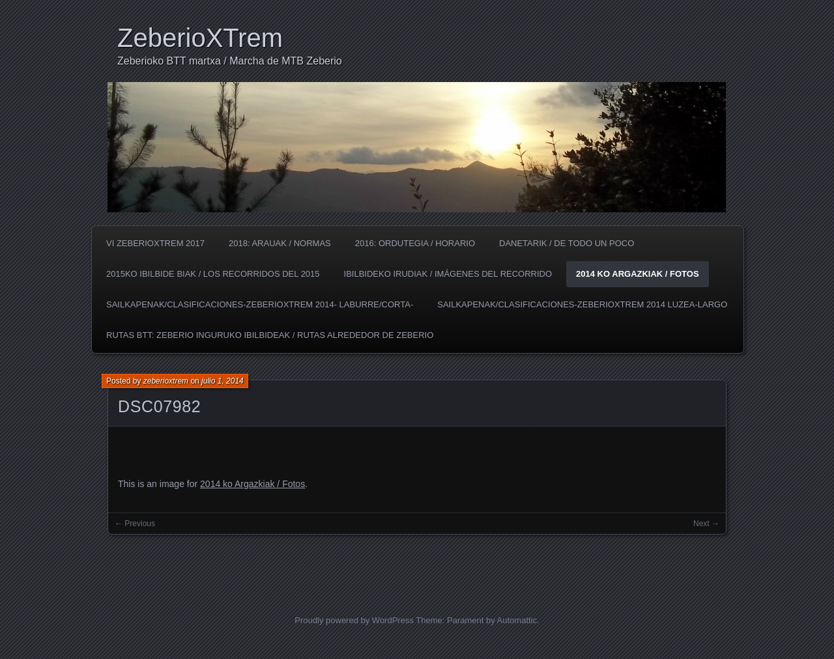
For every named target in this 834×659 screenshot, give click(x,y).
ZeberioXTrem (200, 37)
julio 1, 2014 (222, 381)
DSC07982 (159, 406)
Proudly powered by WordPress (354, 620)
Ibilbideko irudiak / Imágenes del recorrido (448, 274)
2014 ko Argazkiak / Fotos (637, 274)
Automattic (517, 620)
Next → (706, 523)
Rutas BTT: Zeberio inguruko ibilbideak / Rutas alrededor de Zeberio (269, 335)
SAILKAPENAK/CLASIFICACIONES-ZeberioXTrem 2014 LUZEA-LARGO (582, 304)
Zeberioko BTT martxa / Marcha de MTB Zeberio (229, 60)
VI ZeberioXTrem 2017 (155, 243)
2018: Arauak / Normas (280, 243)
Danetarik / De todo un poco (566, 243)
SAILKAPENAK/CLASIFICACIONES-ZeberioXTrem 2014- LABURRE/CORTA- (259, 304)
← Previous (135, 523)
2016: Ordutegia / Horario (415, 243)
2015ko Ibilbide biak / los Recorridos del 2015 (213, 274)
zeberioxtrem (165, 381)
